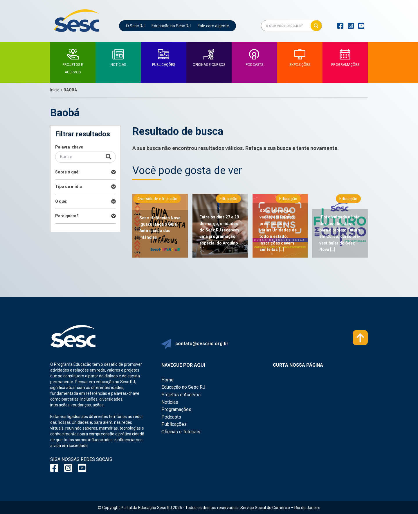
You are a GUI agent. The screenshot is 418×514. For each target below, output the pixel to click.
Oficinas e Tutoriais (180, 432)
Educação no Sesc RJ (171, 25)
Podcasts (171, 417)
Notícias (169, 402)
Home (167, 380)
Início (55, 90)
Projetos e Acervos (181, 394)
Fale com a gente (213, 25)
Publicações (174, 424)
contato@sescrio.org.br (201, 343)
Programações (176, 409)
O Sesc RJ (135, 25)
